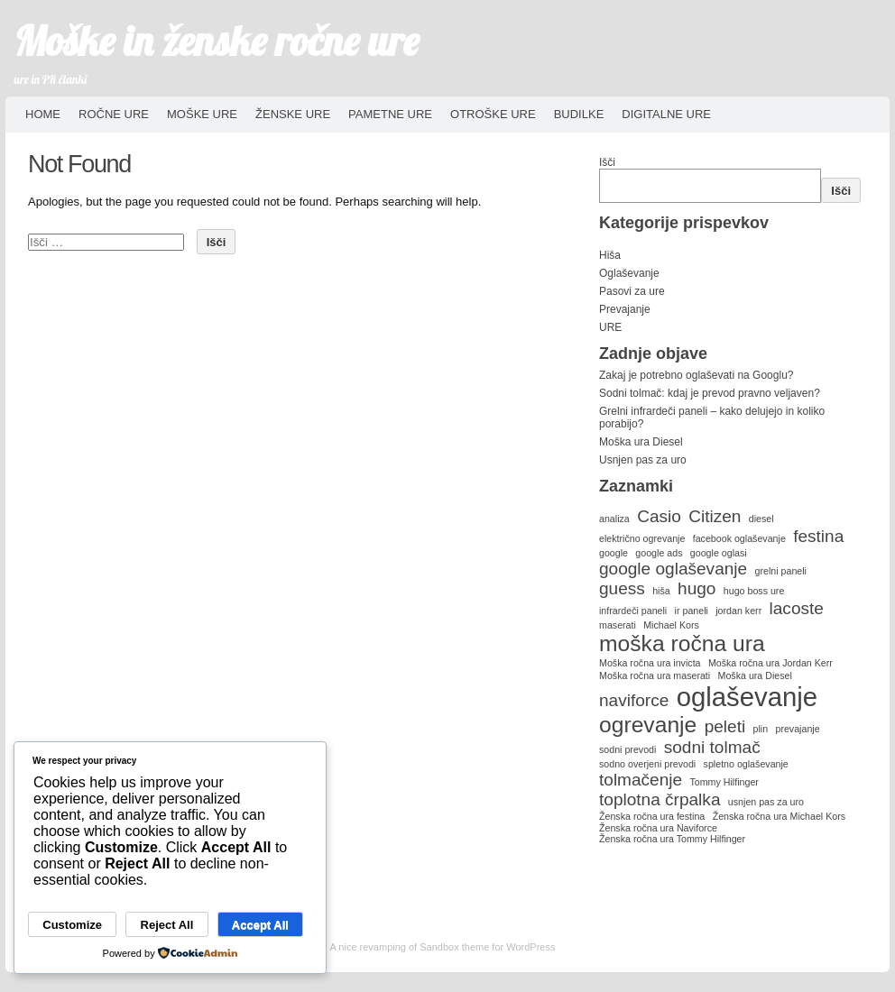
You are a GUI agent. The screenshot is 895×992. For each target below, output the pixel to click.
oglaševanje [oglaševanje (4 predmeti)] (747, 697)
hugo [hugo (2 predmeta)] (696, 588)
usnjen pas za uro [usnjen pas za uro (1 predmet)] (766, 801)
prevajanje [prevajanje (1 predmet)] (797, 728)
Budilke (579, 114)
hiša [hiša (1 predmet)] (661, 590)
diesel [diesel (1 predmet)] (761, 518)
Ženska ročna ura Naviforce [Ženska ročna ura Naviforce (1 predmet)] (658, 827)
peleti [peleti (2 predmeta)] (725, 726)
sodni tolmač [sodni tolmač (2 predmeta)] (712, 747)
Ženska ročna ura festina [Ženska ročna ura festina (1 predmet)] (652, 816)
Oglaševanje (629, 273)
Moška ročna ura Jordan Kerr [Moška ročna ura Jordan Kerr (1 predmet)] (770, 662)
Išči (607, 162)
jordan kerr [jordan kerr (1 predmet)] (738, 610)
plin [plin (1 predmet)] (761, 728)
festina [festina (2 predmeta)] (818, 536)
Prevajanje (624, 309)
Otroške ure (493, 114)
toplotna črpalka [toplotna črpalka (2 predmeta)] (659, 799)
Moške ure (202, 114)
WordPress (530, 946)
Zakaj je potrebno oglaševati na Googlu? (696, 375)
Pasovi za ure (632, 291)
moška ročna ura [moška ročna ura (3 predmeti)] (682, 643)
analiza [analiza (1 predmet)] (614, 518)
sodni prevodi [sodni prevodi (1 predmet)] (627, 749)
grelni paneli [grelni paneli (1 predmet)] (781, 570)
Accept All (260, 925)
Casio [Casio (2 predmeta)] (659, 516)
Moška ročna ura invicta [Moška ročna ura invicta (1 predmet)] (650, 662)
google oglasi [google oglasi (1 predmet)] (718, 552)
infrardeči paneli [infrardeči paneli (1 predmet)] (633, 610)
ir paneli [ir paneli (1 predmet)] (691, 610)
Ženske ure (292, 114)
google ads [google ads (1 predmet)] (658, 552)
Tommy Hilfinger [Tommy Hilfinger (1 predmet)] (723, 781)
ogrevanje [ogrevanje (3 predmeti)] (648, 724)
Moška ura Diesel (641, 442)
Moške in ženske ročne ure (217, 40)
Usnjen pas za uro (643, 460)
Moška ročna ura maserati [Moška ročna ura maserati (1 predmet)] (654, 675)
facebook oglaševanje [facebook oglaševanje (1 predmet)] (739, 538)
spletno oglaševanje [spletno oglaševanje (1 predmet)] (746, 763)
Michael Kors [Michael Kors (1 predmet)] (671, 625)
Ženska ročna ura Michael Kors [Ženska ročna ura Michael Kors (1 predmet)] (779, 816)
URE (610, 327)
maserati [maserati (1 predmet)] (617, 625)
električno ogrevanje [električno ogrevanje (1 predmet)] (642, 538)
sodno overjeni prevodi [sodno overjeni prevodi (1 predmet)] (647, 763)
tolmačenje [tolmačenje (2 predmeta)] (640, 779)
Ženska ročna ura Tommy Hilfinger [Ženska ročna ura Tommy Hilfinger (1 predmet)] (672, 838)
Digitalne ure (666, 114)
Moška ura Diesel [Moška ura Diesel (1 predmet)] (755, 675)
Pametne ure (390, 114)
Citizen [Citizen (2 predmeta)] (714, 516)
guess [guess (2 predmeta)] (622, 588)
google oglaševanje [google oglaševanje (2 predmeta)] (673, 568)
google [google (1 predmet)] (613, 552)
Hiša (610, 255)
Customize (72, 925)
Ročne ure (113, 114)
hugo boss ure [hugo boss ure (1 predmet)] (754, 590)
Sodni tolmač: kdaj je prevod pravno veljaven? (709, 393)
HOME (42, 114)
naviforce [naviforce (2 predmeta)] (634, 700)
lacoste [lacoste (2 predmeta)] (797, 608)
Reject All (167, 925)
